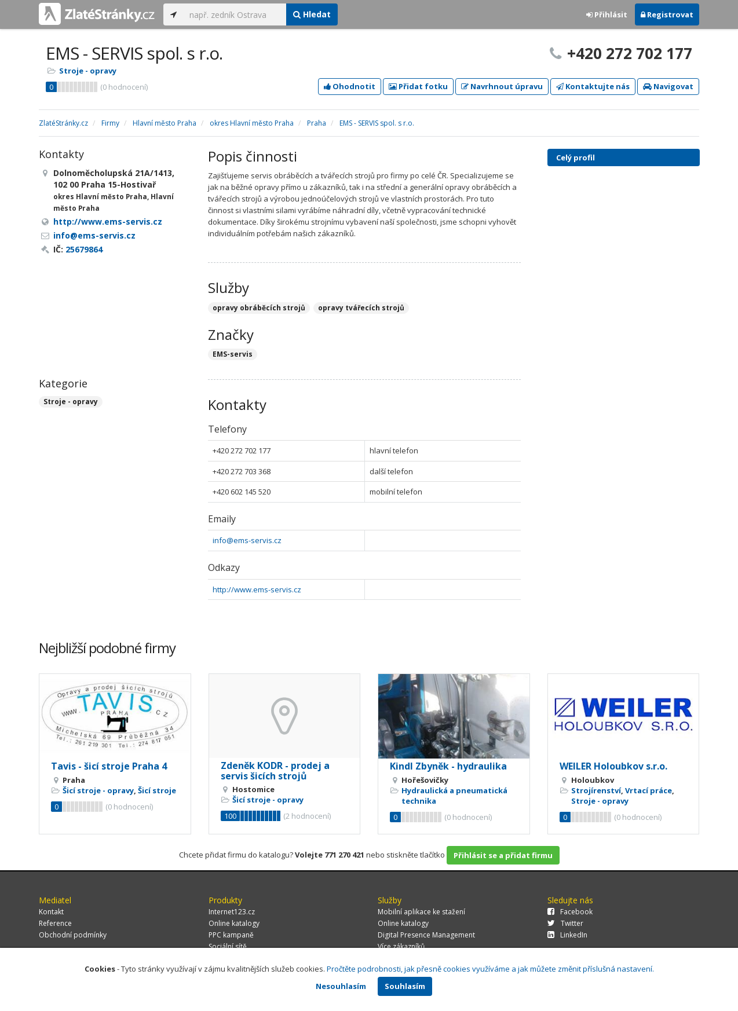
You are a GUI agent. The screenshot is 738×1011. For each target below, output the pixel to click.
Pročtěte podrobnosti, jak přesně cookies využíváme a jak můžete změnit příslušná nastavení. (490, 969)
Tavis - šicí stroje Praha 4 (109, 766)
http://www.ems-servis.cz (257, 589)
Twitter (565, 923)
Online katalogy (234, 923)
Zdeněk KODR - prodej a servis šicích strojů (275, 770)
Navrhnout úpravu (502, 86)
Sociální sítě (228, 946)
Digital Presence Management (426, 935)
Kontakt (51, 912)
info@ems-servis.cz (247, 540)
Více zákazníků (401, 946)
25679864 (84, 249)
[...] (235, 14)
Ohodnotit (349, 86)
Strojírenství (596, 790)
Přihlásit (606, 14)
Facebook (570, 912)
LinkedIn (567, 935)
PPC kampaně (231, 935)
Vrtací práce (648, 790)
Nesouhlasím (341, 986)
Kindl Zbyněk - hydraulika (448, 766)
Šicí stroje (157, 790)
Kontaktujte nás (593, 86)
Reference (55, 923)
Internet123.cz (232, 912)
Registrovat (667, 14)
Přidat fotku (418, 86)
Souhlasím (405, 986)
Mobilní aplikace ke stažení (421, 912)
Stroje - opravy (87, 70)
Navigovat (668, 86)
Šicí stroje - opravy (98, 790)
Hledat (312, 14)
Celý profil (575, 157)
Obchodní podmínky (73, 935)
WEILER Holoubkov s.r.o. (613, 766)
